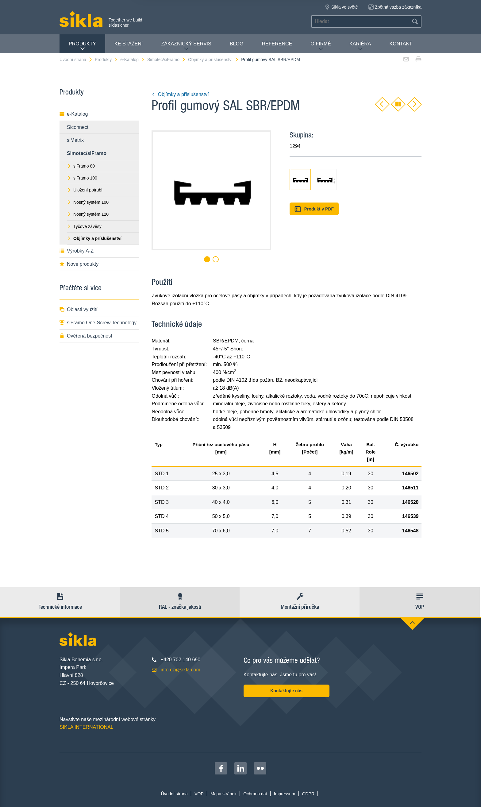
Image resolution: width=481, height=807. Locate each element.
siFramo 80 (81, 166)
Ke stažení (128, 43)
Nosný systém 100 (88, 202)
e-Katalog (132, 59)
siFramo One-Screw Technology (98, 322)
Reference (277, 43)
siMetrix (75, 140)
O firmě (320, 46)
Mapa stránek (223, 793)
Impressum (284, 793)
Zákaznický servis (186, 46)
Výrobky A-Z (77, 250)
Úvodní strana (76, 59)
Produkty (82, 46)
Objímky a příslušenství (213, 59)
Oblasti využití (79, 309)
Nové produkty (79, 264)
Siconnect (77, 127)
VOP (199, 793)
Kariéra (360, 46)
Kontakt (401, 43)
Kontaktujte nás (286, 690)
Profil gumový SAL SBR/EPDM (270, 59)
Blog (236, 43)
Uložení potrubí (84, 189)
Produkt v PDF (314, 209)
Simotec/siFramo (166, 59)
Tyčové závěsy (84, 226)
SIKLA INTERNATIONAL (87, 727)
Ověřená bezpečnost (86, 335)
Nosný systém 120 (88, 214)
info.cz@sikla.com (180, 669)
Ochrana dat (255, 793)
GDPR (308, 793)
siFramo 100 (82, 178)
